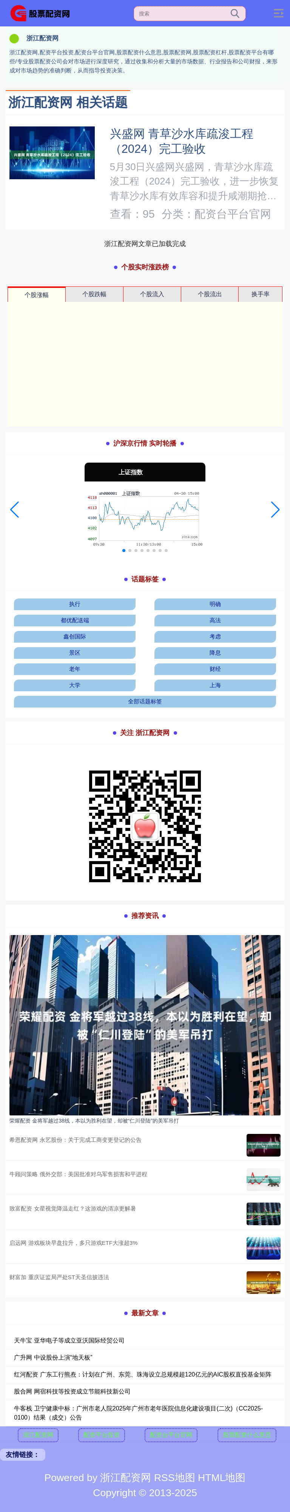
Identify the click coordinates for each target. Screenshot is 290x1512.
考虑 (215, 636)
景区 (74, 652)
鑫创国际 (74, 636)
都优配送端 (75, 620)
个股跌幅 (94, 294)
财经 (215, 669)
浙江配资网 (38, 1435)
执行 (74, 604)
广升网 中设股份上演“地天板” (53, 1357)
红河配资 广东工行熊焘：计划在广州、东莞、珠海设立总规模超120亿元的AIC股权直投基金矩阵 (142, 1374)
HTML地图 (221, 1477)
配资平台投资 (101, 1435)
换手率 (260, 294)
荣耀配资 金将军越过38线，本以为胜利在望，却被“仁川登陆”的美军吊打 (94, 1121)
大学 (74, 685)
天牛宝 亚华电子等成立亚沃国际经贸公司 (69, 1340)
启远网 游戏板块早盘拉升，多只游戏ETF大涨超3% (73, 1243)
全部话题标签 (145, 701)
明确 (215, 604)
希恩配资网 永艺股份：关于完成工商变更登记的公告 (75, 1140)
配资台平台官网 (171, 1435)
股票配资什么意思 (247, 1435)
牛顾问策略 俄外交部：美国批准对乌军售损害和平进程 (78, 1174)
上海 (215, 685)
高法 (215, 620)
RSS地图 (174, 1477)
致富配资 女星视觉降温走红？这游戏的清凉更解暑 (72, 1208)
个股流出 (210, 294)
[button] (14, 509)
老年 (74, 669)
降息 (215, 652)
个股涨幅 (37, 295)
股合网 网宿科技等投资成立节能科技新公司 (72, 1391)
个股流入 (152, 294)
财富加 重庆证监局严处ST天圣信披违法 (59, 1277)
